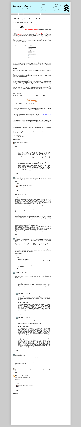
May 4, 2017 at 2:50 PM (23, 272)
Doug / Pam (20, 185)
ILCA (17, 13)
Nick (16, 368)
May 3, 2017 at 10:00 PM (24, 142)
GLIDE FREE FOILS (51, 13)
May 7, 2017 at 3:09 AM (21, 368)
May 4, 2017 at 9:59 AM (21, 215)
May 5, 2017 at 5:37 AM (26, 293)
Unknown (17, 375)
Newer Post (15, 420)
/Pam (19, 150)
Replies (18, 148)
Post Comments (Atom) (21, 421)
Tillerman (17, 177)
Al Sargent (17, 142)
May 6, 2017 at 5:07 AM (23, 354)
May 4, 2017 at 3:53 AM (23, 177)
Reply (16, 146)
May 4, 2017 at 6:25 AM (24, 150)
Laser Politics (18, 136)
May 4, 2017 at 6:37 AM (22, 194)
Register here (23, 363)
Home (13, 13)
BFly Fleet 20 (43, 13)
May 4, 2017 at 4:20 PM (24, 259)
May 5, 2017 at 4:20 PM (24, 326)
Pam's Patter (22, 136)
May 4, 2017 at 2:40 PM (23, 237)
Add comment (15, 393)
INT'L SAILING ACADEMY (61, 13)
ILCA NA (20, 13)
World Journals (27, 13)
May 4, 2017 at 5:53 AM (28, 185)
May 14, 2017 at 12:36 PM (23, 375)
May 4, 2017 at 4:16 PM (24, 283)
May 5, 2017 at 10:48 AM (24, 302)
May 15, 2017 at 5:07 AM (28, 385)
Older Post (49, 420)
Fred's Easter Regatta (36, 13)
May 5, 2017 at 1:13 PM (26, 317)
